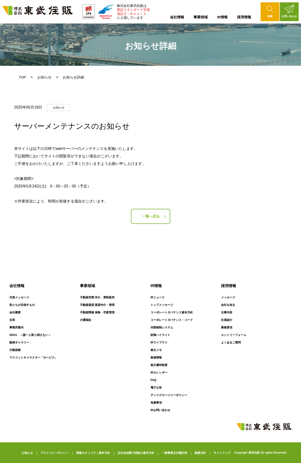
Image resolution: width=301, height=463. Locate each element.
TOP (22, 77)
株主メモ (156, 350)
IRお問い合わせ (160, 410)
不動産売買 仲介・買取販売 (97, 297)
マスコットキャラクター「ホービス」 (33, 357)
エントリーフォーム (233, 335)
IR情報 (222, 17)
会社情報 (177, 17)
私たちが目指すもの (22, 305)
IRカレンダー (158, 372)
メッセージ (228, 297)
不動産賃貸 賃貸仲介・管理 (97, 305)
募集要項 (226, 327)
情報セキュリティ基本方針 (93, 453)
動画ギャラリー (19, 342)
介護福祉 (85, 320)
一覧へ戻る (151, 216)
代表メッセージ (19, 297)
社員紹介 (226, 320)
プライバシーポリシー (54, 453)
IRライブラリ (158, 342)
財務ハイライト (160, 335)
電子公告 (156, 387)
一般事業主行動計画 (174, 453)
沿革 (12, 320)
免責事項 (156, 402)
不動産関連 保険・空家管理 (97, 312)
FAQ (153, 380)
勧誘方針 (200, 453)
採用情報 (244, 17)
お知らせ (44, 77)
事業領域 (201, 17)
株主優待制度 (158, 365)
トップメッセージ (161, 305)
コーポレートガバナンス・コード (171, 320)
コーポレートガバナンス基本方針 (171, 312)
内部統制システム (161, 327)
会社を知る (228, 305)
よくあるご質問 (231, 342)
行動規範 (15, 350)
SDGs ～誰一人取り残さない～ (30, 335)
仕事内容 (226, 312)
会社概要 (15, 312)
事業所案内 (16, 327)
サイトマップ (222, 453)
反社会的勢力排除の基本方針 (136, 453)
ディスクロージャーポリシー (168, 395)
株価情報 (156, 357)
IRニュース (157, 297)
